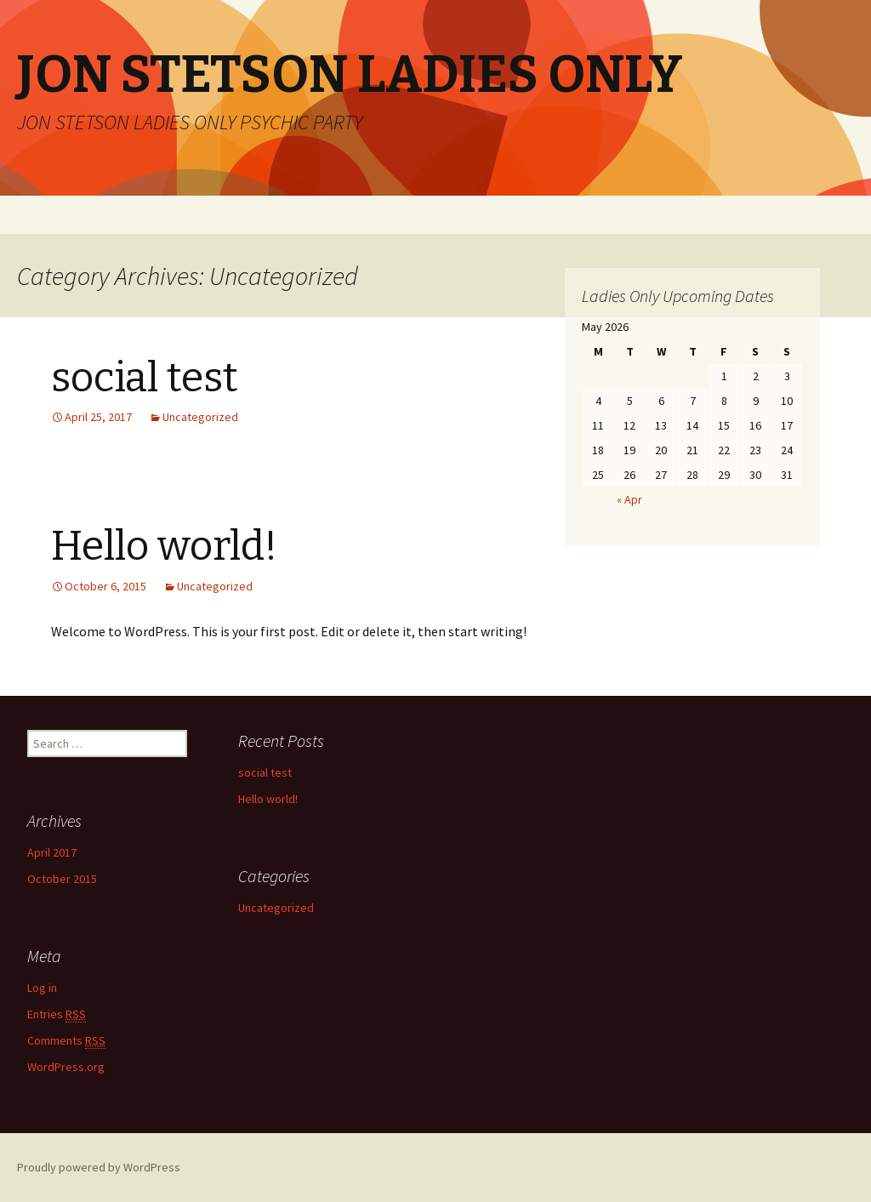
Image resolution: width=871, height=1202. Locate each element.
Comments (66, 1041)
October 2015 (62, 878)
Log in (42, 987)
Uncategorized (200, 416)
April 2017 (52, 852)
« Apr (629, 499)
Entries (56, 1014)
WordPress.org (66, 1066)
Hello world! (164, 546)
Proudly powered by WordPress (98, 1167)
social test (144, 377)
